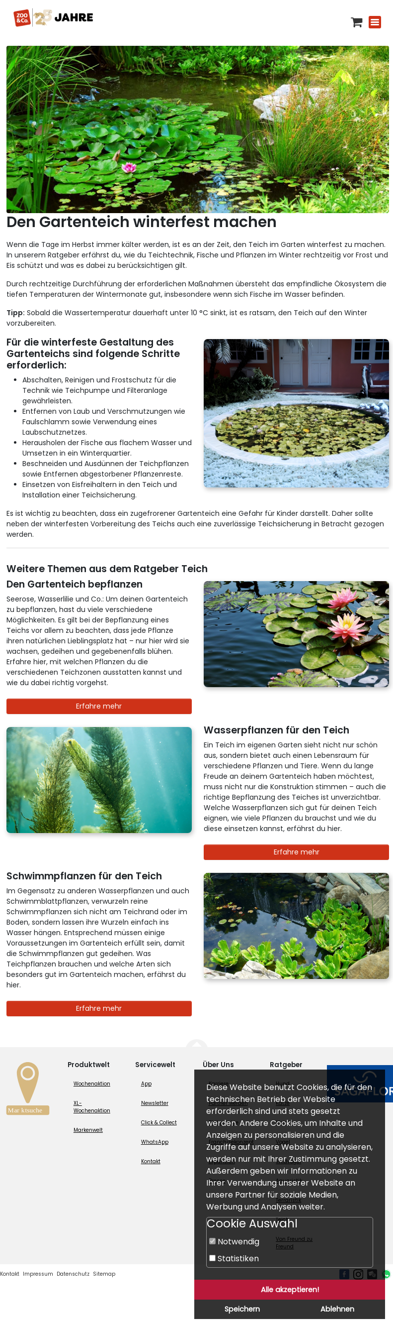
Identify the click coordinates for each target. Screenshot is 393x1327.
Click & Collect (159, 1122)
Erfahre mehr (99, 706)
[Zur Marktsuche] (28, 1091)
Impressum (38, 1274)
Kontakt (150, 1161)
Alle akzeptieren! (290, 1290)
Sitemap (104, 1274)
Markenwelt (88, 1130)
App (146, 1083)
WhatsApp (154, 1142)
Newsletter (154, 1103)
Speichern (242, 1309)
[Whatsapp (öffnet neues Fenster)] (386, 1274)
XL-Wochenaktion (92, 1106)
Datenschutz (73, 1274)
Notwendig (234, 1241)
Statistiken (234, 1258)
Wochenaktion (92, 1083)
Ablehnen (337, 1309)
